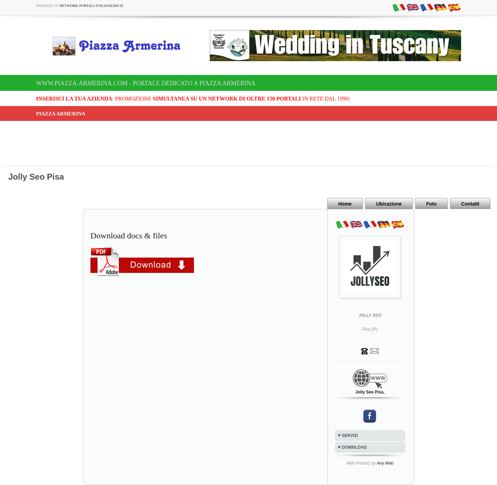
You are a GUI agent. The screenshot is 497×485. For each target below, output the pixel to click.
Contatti (470, 204)
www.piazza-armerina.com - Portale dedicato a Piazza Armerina (145, 83)
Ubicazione (389, 204)
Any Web (385, 463)
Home (345, 204)
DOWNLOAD (354, 447)
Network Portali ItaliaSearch (91, 5)
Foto (431, 204)
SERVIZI (350, 435)
